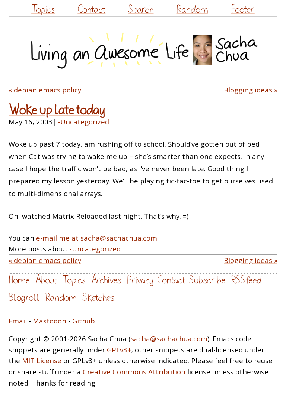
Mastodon (49, 320)
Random (192, 9)
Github (83, 320)
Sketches (98, 298)
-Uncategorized (83, 121)
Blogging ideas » (250, 89)
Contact (91, 9)
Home (19, 280)
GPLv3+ (119, 349)
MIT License (41, 360)
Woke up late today (57, 110)
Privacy (140, 280)
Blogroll (24, 298)
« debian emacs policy (45, 89)
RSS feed (246, 280)
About (46, 280)
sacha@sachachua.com (169, 338)
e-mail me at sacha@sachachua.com (96, 238)
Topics (43, 9)
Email (18, 320)
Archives (106, 280)
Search (140, 9)
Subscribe (207, 280)
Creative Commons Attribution (134, 371)
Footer (243, 9)
